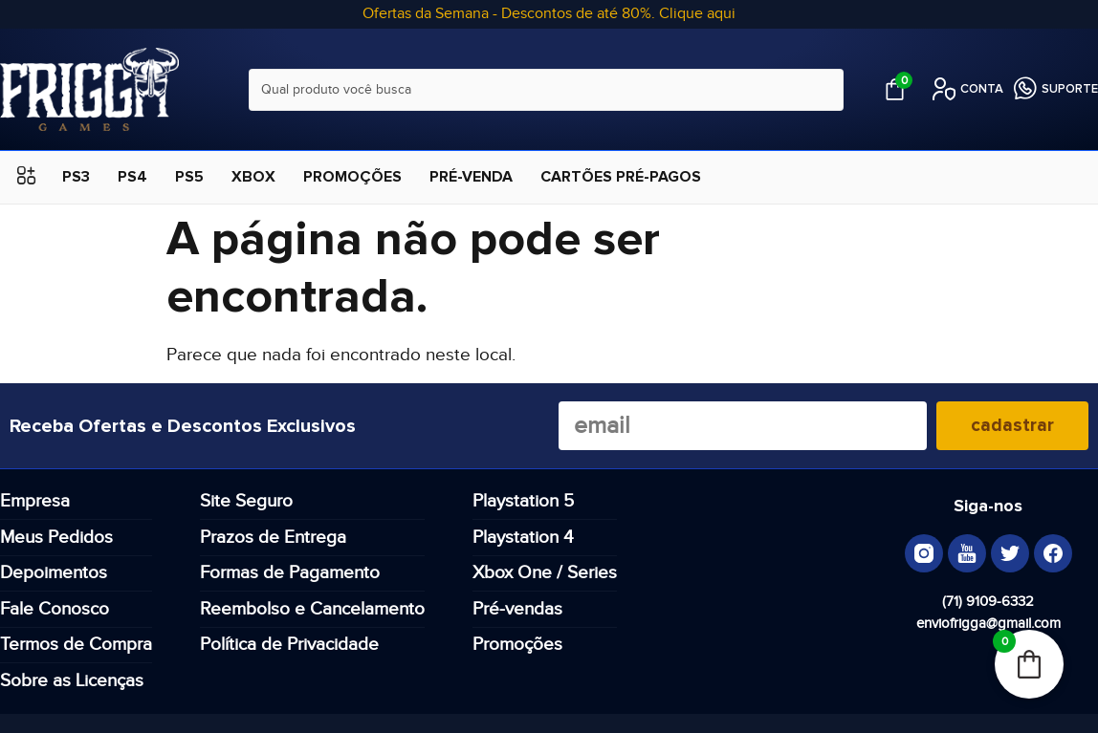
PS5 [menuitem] (189, 176)
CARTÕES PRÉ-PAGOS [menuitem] (620, 176)
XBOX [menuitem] (253, 176)
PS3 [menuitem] (76, 176)
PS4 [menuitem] (132, 176)
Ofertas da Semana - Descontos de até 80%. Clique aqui (549, 14)
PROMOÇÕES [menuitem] (352, 176)
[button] (26, 177)
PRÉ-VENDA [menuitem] (471, 176)
